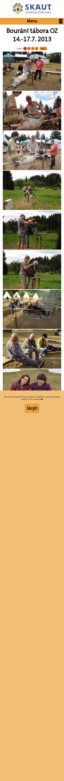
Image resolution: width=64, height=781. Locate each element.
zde (41, 399)
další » (43, 48)
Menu (45, 21)
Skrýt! (32, 408)
